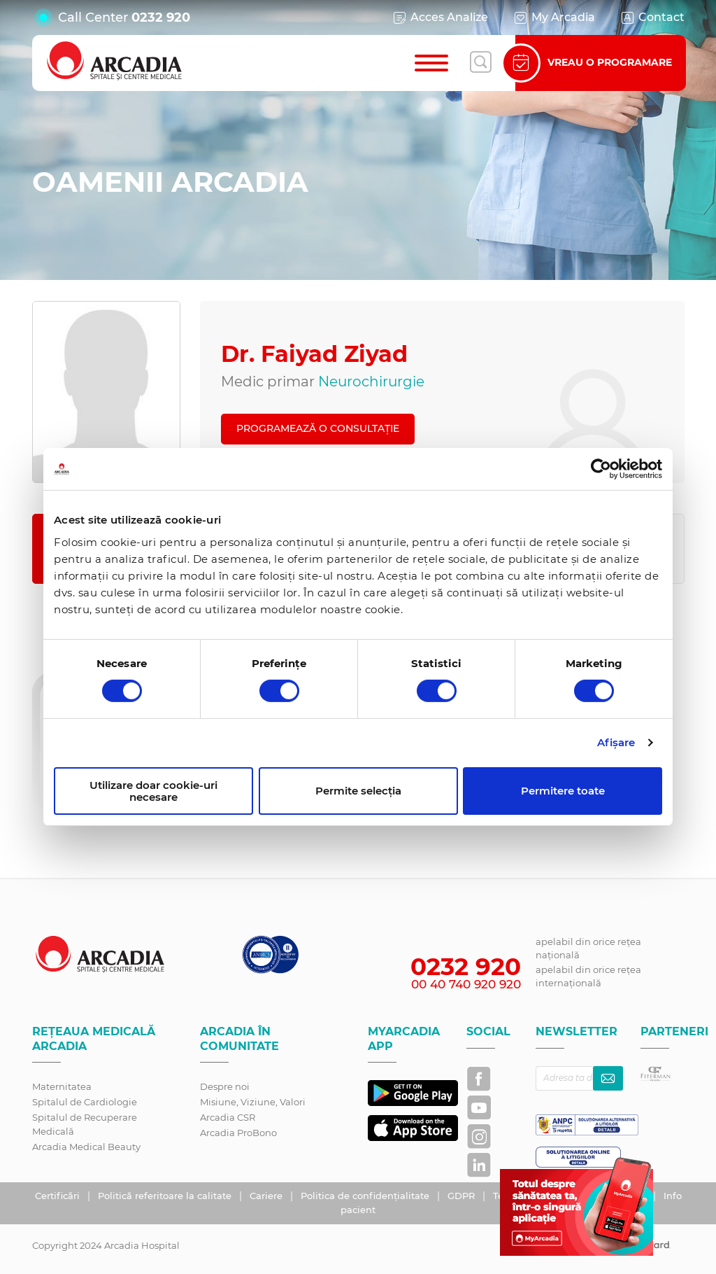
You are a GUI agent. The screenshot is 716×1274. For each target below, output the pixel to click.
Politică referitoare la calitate (166, 1195)
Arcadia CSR (227, 1117)
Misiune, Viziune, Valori (253, 1101)
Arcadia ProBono (238, 1132)
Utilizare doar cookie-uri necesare (153, 791)
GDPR (463, 1195)
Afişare (616, 742)
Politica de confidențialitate (366, 1195)
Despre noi (225, 1086)
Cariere (267, 1195)
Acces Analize (440, 17)
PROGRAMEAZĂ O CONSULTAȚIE (317, 428)
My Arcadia (554, 17)
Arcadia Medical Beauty (86, 1146)
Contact (652, 17)
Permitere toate (563, 790)
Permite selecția (358, 790)
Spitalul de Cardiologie (84, 1101)
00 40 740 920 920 (466, 984)
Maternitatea (62, 1086)
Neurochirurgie (371, 381)
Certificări (59, 1195)
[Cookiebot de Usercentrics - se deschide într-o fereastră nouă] (601, 468)
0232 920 (160, 17)
